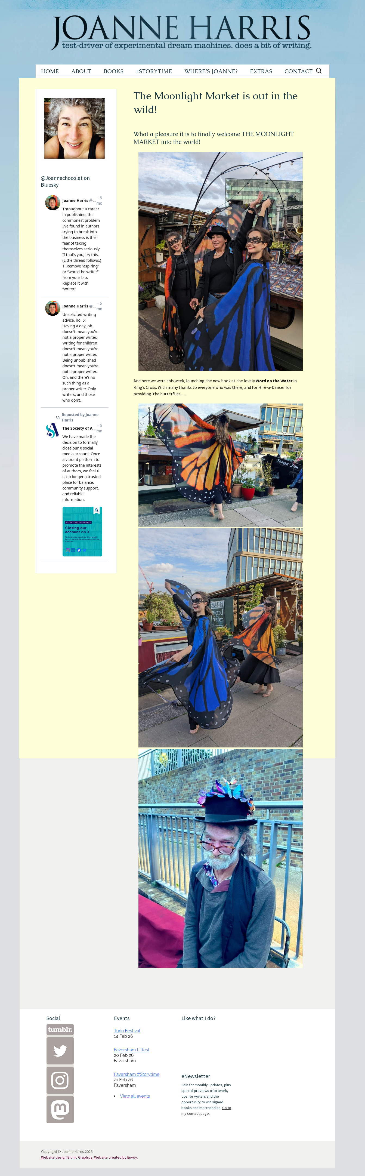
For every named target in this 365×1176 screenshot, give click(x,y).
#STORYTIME (154, 71)
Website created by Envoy (115, 1157)
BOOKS (114, 71)
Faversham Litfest (131, 1049)
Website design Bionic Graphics (66, 1157)
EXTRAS (261, 71)
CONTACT (298, 71)
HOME (50, 71)
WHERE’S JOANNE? (211, 71)
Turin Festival (127, 1030)
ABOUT (81, 71)
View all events (135, 1096)
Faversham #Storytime (136, 1074)
